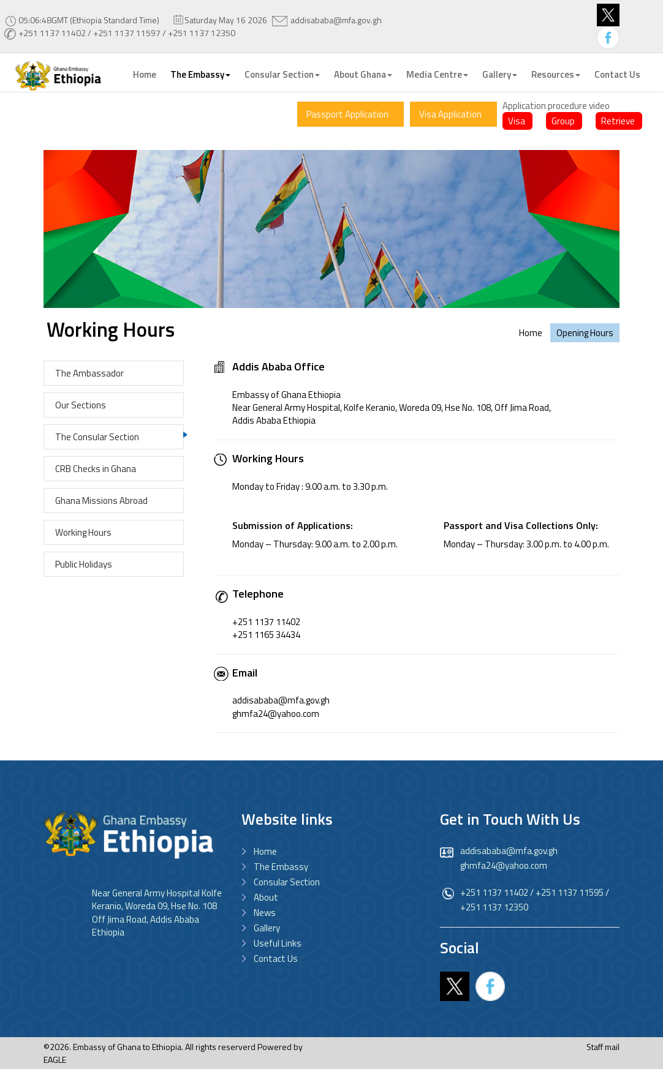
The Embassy (281, 867)
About (266, 897)
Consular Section (287, 882)
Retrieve (618, 121)
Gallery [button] (499, 74)
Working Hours (83, 532)
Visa (516, 121)
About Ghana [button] (363, 74)
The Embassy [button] (200, 74)
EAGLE (55, 1059)
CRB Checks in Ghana (95, 469)
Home (144, 74)
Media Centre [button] (437, 74)
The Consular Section (97, 437)
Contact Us (617, 74)
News (265, 913)
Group (563, 121)
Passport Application (347, 114)
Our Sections (80, 405)
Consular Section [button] (282, 74)
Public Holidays (83, 564)
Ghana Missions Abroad (101, 500)
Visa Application (450, 114)
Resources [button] (555, 74)
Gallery (267, 928)
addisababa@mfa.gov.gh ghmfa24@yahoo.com (509, 858)
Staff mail (602, 1046)
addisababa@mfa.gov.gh (336, 19)
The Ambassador (89, 373)
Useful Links (277, 943)
